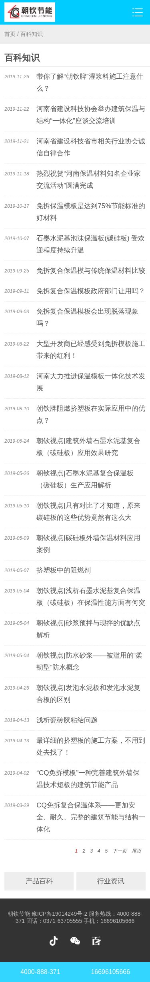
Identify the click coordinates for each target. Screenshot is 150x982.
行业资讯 (110, 881)
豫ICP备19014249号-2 (59, 913)
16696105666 (110, 971)
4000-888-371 (40, 971)
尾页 (136, 851)
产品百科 (39, 881)
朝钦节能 (19, 913)
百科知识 (31, 34)
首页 (10, 34)
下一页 (119, 851)
